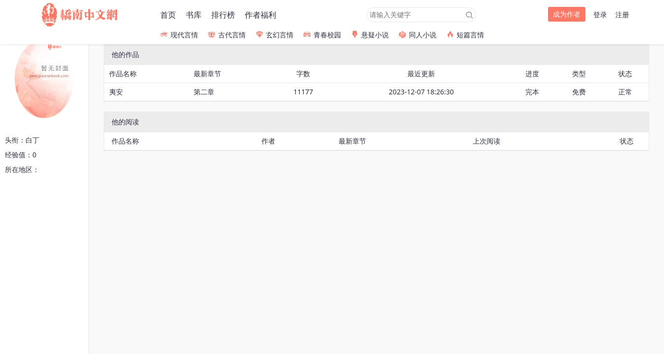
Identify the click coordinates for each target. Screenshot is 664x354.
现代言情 (179, 34)
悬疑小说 (370, 34)
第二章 (204, 91)
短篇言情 (465, 34)
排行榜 (223, 14)
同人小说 (417, 34)
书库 (194, 14)
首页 (168, 14)
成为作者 (566, 14)
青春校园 (322, 34)
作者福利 (260, 14)
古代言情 (227, 34)
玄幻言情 (274, 34)
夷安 (116, 91)
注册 (622, 14)
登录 (600, 14)
